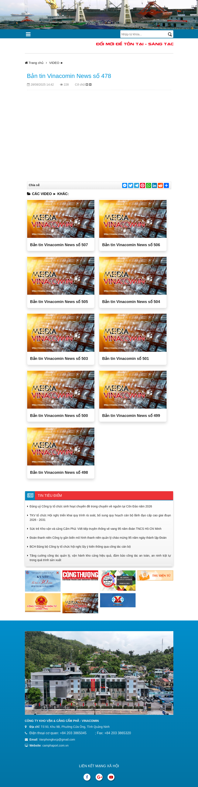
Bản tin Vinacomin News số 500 (59, 416)
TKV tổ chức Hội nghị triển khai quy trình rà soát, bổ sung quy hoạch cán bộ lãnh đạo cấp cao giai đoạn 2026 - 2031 (100, 517)
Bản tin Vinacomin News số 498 (59, 472)
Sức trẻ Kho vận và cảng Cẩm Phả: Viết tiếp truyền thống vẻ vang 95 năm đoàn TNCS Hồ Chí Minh (95, 528)
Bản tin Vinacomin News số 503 (59, 358)
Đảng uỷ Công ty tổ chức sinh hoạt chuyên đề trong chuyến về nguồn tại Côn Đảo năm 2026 (91, 506)
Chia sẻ (34, 185)
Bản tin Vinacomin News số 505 (59, 302)
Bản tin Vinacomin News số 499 (131, 416)
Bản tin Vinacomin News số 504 (131, 302)
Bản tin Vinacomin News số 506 (131, 245)
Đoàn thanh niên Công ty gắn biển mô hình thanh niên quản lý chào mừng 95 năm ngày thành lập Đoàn (98, 537)
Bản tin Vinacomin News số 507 (59, 245)
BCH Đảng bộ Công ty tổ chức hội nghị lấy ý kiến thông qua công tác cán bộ (80, 546)
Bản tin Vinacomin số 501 (125, 358)
